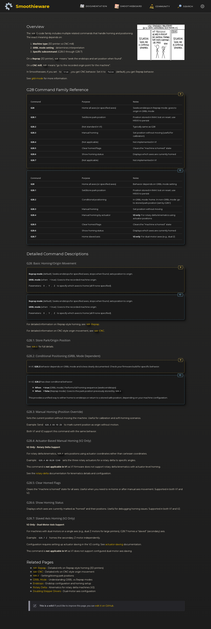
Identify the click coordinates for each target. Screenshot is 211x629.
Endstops (38, 583)
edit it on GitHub (104, 605)
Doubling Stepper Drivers (47, 591)
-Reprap (93, 324)
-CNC (99, 330)
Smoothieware (32, 6)
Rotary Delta (40, 587)
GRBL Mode (40, 579)
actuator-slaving (114, 544)
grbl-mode (37, 78)
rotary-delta (42, 473)
